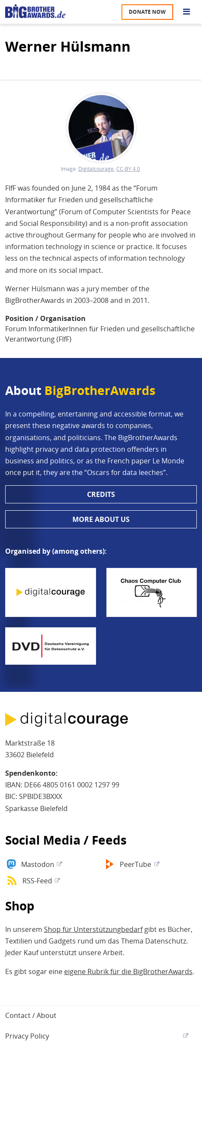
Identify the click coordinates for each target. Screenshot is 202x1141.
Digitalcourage (96, 169)
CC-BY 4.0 (128, 169)
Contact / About (30, 1015)
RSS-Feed (37, 880)
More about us (101, 519)
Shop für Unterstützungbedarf (93, 929)
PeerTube (135, 864)
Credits (101, 494)
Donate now (147, 11)
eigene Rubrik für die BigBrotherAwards (128, 971)
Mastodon (37, 864)
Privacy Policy (27, 1036)
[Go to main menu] (186, 12)
